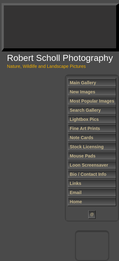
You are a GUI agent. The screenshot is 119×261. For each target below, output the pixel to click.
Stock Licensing (86, 146)
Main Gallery (83, 82)
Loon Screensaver (89, 165)
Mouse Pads (83, 155)
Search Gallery (85, 110)
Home (76, 201)
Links (75, 183)
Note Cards (81, 137)
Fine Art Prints (85, 128)
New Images (82, 91)
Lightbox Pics (84, 119)
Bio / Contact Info (88, 174)
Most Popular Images (92, 101)
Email (75, 192)
